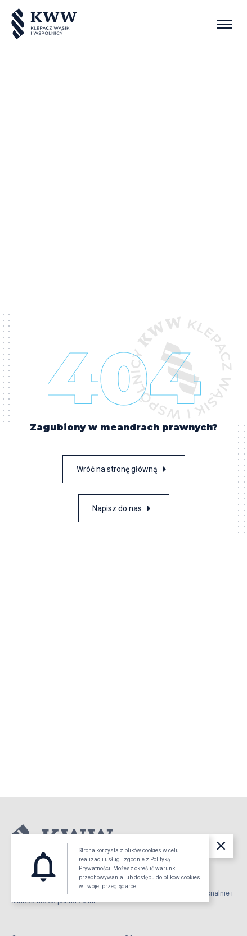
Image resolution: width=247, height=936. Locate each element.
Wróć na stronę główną (124, 469)
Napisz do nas (123, 508)
